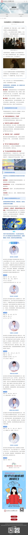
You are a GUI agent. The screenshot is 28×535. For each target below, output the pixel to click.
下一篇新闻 (14, 519)
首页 (2, 18)
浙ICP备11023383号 (13, 525)
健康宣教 (5, 18)
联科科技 (13, 526)
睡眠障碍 (7, 14)
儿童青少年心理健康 (20, 14)
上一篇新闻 (14, 516)
